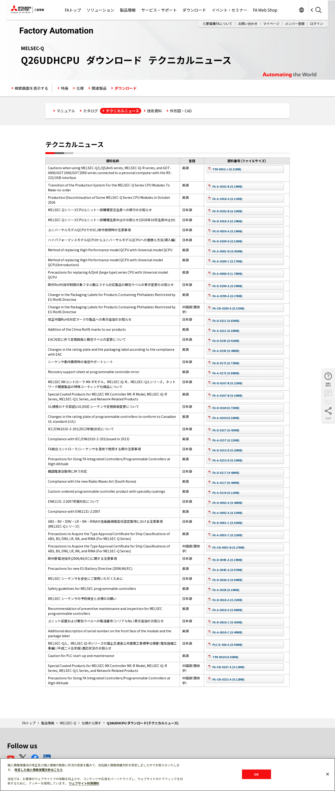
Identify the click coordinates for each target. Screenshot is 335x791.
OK (256, 774)
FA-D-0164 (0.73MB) (225, 408)
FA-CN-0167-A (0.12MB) (228, 667)
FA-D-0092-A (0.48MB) (227, 503)
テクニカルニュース (122, 110)
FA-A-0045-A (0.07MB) (227, 570)
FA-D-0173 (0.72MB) (225, 363)
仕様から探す (91, 723)
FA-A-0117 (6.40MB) (225, 483)
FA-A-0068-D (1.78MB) (227, 273)
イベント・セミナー (229, 10)
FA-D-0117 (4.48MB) (225, 473)
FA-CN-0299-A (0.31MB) (228, 308)
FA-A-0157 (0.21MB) (225, 440)
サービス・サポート (159, 10)
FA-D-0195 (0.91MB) (225, 341)
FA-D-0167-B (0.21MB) (227, 383)
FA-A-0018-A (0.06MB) (227, 610)
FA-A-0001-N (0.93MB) (227, 251)
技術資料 (154, 110)
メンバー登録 (295, 23)
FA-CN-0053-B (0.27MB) (228, 547)
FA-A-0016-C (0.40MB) (227, 632)
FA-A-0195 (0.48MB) (225, 351)
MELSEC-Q (68, 723)
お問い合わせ (248, 23)
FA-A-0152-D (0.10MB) (227, 460)
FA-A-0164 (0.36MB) (225, 418)
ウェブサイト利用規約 (84, 783)
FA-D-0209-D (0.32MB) (227, 241)
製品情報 (128, 10)
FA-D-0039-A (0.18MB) (227, 231)
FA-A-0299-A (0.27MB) (227, 296)
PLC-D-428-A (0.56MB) (227, 645)
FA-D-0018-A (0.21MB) (227, 600)
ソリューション (100, 10)
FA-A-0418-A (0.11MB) (227, 199)
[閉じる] (327, 774)
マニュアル (66, 110)
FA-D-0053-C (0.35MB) (227, 523)
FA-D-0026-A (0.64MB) (227, 580)
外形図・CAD (181, 110)
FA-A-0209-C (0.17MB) (227, 261)
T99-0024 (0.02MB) (225, 657)
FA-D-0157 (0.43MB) (225, 430)
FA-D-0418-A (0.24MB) (227, 221)
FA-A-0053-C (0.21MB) (227, 535)
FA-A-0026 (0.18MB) (225, 590)
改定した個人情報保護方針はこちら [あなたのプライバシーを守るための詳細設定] (38, 769)
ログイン (316, 23)
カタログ (90, 110)
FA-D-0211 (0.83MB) (225, 321)
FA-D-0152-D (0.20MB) (227, 450)
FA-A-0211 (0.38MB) (225, 331)
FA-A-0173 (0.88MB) (225, 373)
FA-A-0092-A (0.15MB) (227, 513)
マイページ (271, 23)
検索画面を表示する (31, 88)
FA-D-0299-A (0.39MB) (227, 286)
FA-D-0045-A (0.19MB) (227, 560)
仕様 (80, 88)
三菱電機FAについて (217, 23)
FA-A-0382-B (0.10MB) (227, 186)
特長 (64, 88)
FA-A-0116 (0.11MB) (225, 493)
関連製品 (99, 88)
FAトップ (73, 10)
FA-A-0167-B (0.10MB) (227, 395)
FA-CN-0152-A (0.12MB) (228, 679)
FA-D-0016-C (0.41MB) (227, 622)
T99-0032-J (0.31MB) (226, 169)
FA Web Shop (265, 10)
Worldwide (301, 10)
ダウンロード (194, 10)
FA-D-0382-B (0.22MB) (227, 211)
